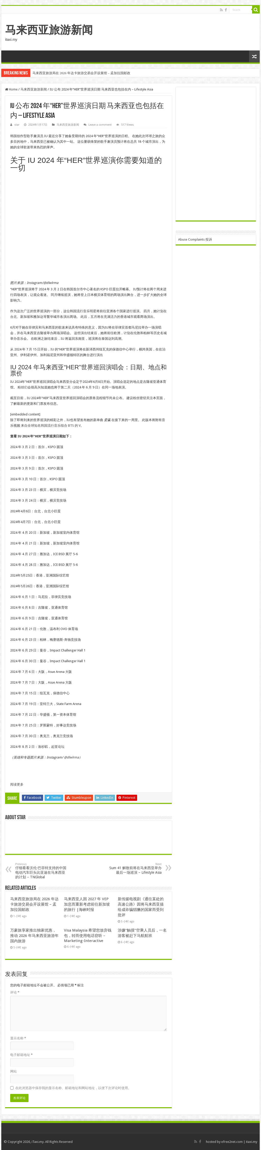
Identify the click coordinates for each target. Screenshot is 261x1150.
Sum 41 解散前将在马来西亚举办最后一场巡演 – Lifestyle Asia (135, 868)
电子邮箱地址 (21, 1055)
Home (11, 89)
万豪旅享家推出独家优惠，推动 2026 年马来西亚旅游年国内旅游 (34, 935)
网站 (13, 1071)
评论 (14, 992)
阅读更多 (16, 784)
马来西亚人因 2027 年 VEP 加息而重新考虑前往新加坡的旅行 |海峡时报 (87, 904)
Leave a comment (100, 124)
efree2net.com (232, 1142)
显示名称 (18, 1038)
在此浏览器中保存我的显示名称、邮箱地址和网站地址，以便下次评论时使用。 (73, 1088)
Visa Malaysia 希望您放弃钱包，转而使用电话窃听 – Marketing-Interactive (87, 935)
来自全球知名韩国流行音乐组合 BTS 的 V (51, 425)
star (16, 124)
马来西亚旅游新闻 (49, 30)
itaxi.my (251, 1142)
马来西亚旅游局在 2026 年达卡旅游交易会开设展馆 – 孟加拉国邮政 (81, 73)
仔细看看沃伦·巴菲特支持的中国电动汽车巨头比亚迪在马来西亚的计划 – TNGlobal (41, 870)
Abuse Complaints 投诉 (195, 239)
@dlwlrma (71, 757)
